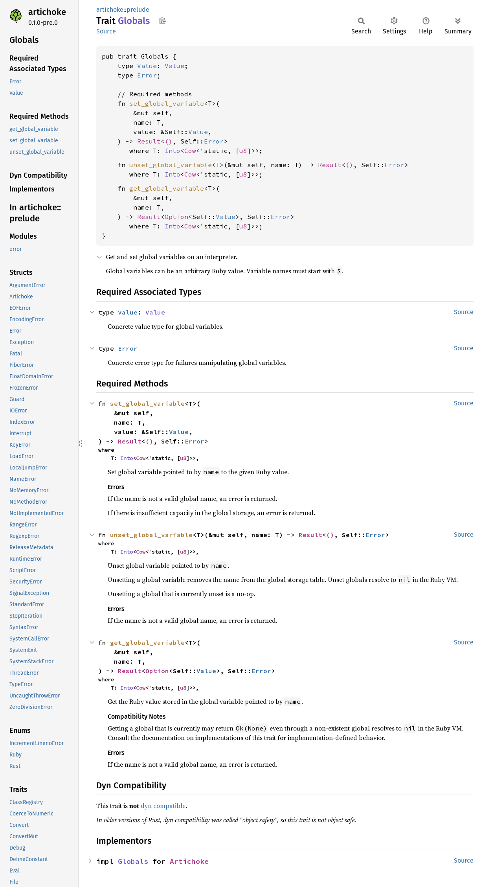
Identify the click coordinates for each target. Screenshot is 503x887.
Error (147, 75)
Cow (190, 151)
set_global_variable (166, 103)
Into (172, 151)
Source (106, 31)
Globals (133, 861)
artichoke (47, 12)
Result (149, 141)
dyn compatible (163, 805)
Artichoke (189, 861)
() (169, 141)
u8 (243, 151)
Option (176, 217)
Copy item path (162, 20)
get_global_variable (166, 188)
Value (147, 66)
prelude (138, 9)
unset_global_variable (170, 165)
